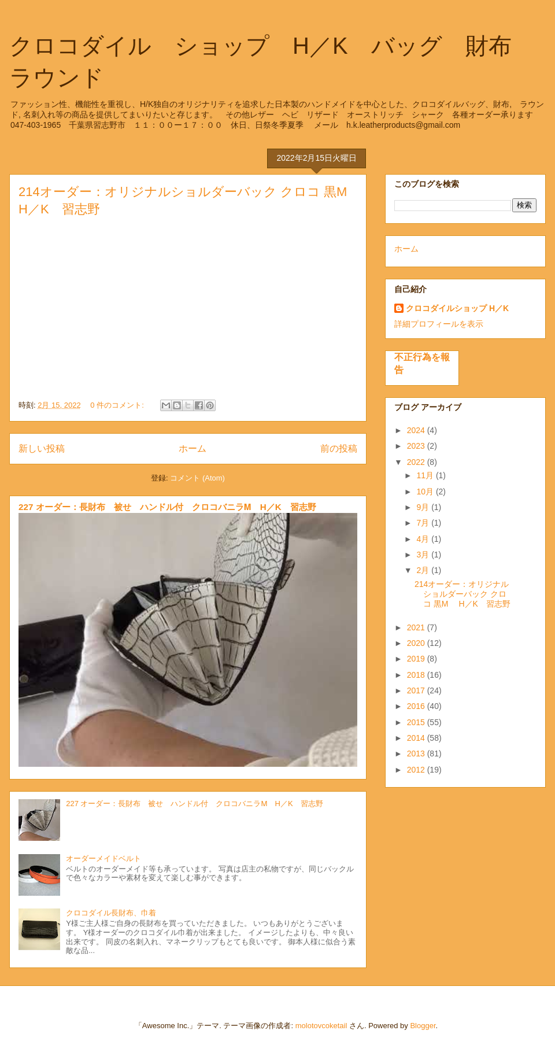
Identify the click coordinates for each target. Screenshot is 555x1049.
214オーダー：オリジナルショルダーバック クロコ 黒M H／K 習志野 (462, 593)
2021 (417, 627)
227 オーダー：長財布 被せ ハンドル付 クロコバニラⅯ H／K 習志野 (167, 507)
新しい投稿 (41, 448)
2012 (417, 769)
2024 (417, 430)
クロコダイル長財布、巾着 (111, 912)
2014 (417, 738)
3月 (423, 554)
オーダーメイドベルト (103, 858)
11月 (425, 475)
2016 (417, 706)
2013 (417, 753)
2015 (417, 722)
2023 (417, 445)
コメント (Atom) (197, 478)
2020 (417, 643)
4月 (423, 539)
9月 (423, 507)
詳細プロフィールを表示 (438, 323)
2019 (417, 658)
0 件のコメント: (118, 405)
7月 (423, 522)
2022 (417, 462)
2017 (417, 690)
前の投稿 (338, 448)
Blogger (422, 1025)
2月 (423, 570)
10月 (425, 491)
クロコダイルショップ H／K (457, 308)
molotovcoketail (321, 1025)
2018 (417, 674)
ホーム (192, 448)
